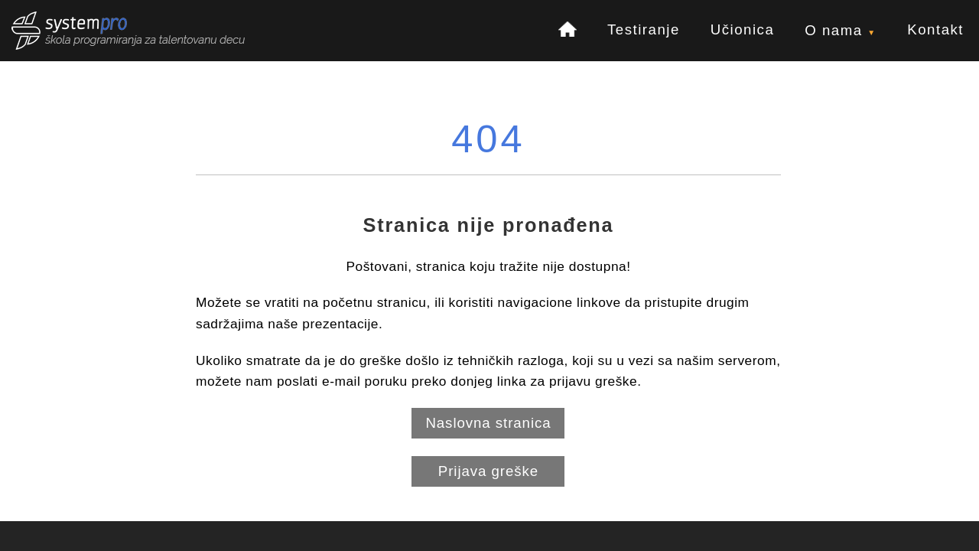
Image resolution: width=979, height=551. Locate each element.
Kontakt (935, 29)
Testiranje (643, 29)
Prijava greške (488, 471)
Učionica (743, 29)
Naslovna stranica (488, 423)
